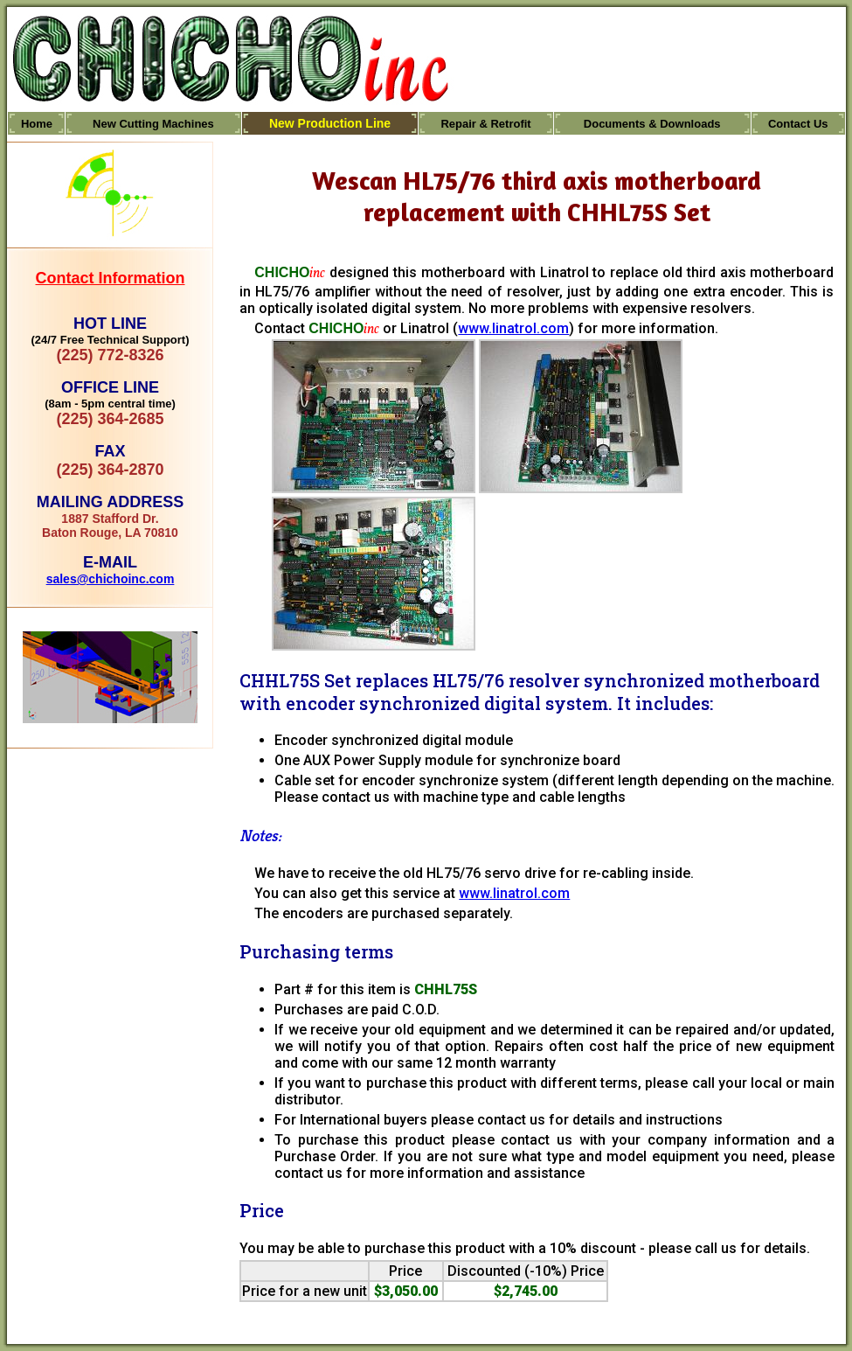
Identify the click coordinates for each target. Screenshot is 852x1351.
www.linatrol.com (513, 328)
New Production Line (330, 123)
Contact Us (798, 123)
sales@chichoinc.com (110, 579)
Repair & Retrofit (485, 123)
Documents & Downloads (652, 123)
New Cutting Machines (153, 123)
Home (36, 123)
